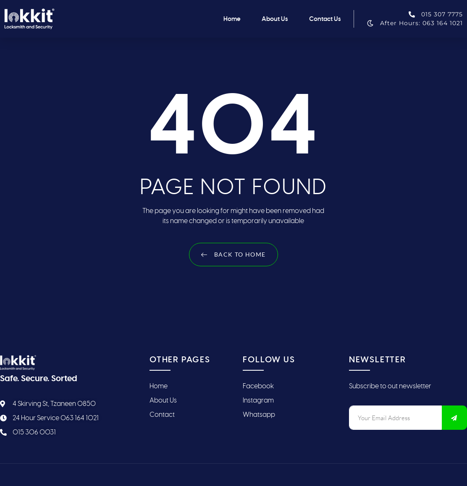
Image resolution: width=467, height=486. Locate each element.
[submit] (454, 417)
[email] (395, 417)
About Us (275, 19)
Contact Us (325, 19)
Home (232, 19)
